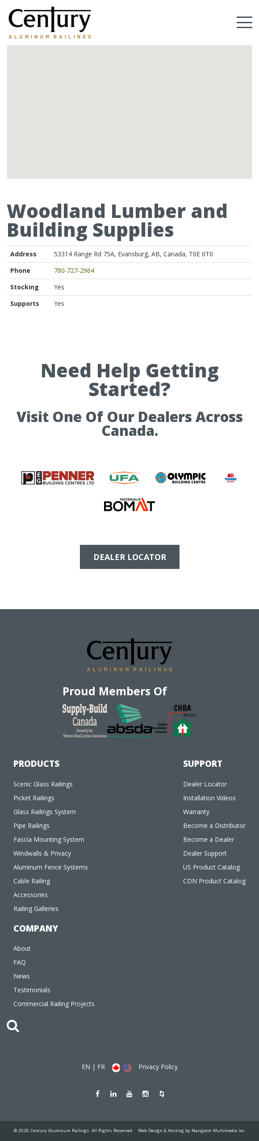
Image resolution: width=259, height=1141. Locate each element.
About (22, 948)
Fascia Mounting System (48, 839)
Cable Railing (31, 881)
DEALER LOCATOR (129, 557)
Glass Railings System (44, 811)
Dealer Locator (205, 784)
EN (86, 1066)
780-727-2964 (74, 270)
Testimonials (31, 990)
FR (101, 1066)
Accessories (30, 894)
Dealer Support (205, 853)
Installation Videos (209, 798)
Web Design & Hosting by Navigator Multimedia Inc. (192, 1130)
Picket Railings (33, 798)
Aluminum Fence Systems (50, 867)
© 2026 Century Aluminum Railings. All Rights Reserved (73, 1130)
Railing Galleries (35, 908)
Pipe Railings (31, 825)
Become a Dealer (208, 839)
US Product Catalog (211, 867)
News (21, 976)
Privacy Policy (158, 1066)
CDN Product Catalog (214, 881)
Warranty (196, 811)
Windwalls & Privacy (42, 853)
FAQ (19, 962)
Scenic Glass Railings (43, 784)
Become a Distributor (214, 825)
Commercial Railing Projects (54, 1003)
